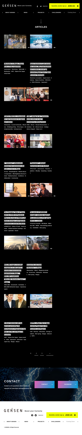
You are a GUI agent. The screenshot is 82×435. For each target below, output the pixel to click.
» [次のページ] (49, 353)
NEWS (25, 12)
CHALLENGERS (56, 12)
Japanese (45, 6)
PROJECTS (41, 12)
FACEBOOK (68, 384)
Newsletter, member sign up (63, 6)
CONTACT (44, 384)
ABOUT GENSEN (10, 12)
